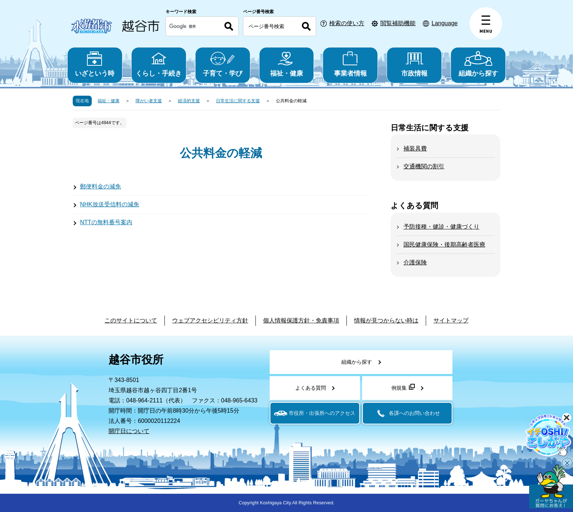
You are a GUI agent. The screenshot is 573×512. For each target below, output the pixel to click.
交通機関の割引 (423, 166)
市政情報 (414, 64)
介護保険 (415, 262)
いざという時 (95, 64)
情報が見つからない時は (386, 320)
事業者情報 (350, 64)
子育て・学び (223, 64)
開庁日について (129, 431)
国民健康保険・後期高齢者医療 (444, 244)
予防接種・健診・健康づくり (441, 226)
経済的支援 (189, 100)
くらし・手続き (159, 64)
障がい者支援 (149, 100)
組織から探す (478, 64)
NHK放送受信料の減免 (109, 204)
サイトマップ (450, 320)
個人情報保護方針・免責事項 (301, 320)
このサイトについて (131, 320)
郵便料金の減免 (100, 186)
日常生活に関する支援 (238, 100)
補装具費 (415, 148)
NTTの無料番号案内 (106, 222)
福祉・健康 (287, 64)
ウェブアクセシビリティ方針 (210, 320)
